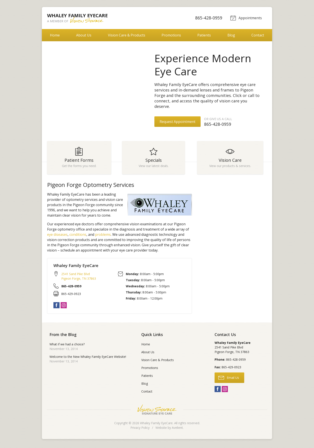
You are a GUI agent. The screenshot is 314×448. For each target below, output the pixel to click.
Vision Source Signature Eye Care (157, 411)
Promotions (171, 35)
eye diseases (57, 236)
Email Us (228, 379)
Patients (204, 35)
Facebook (56, 307)
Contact (257, 35)
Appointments (245, 18)
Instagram (64, 307)
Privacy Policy (140, 429)
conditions (77, 236)
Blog (231, 35)
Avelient (177, 429)
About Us (83, 35)
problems (103, 236)
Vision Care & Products (126, 35)
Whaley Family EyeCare (156, 425)
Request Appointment (177, 121)
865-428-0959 (208, 18)
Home (55, 35)
